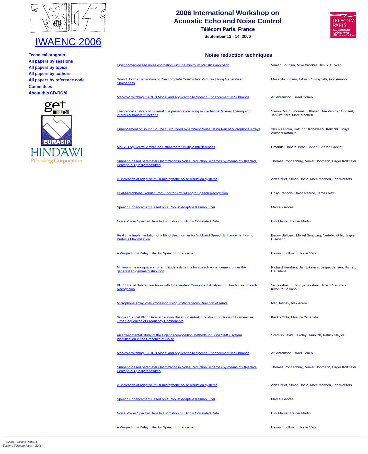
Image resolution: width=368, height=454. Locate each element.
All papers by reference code (57, 80)
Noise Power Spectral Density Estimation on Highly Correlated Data (168, 221)
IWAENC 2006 (68, 41)
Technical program (47, 55)
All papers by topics (48, 67)
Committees (40, 86)
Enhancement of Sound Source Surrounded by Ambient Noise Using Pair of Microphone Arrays (188, 129)
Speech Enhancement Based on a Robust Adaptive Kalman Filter (166, 207)
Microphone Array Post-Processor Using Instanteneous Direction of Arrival (172, 303)
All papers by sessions (51, 61)
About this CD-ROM (48, 93)
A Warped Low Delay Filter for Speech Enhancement (156, 253)
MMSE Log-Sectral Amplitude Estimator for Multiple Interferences (166, 147)
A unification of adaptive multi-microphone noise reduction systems (167, 179)
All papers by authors (50, 73)
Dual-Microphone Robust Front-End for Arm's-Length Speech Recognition (172, 193)
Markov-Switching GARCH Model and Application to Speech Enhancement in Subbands (183, 97)
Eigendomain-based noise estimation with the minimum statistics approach (173, 65)
